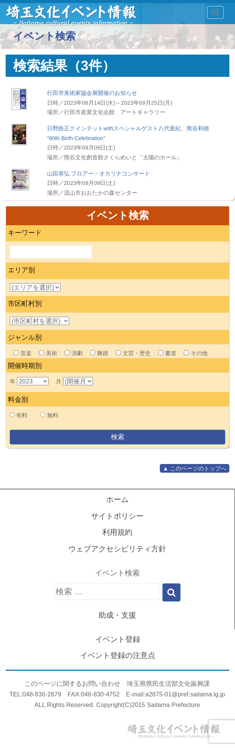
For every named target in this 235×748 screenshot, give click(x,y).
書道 (167, 353)
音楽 (23, 353)
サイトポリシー (117, 516)
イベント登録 (117, 639)
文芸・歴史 (133, 353)
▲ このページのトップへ (194, 468)
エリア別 (21, 270)
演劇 (74, 353)
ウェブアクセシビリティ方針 (117, 549)
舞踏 (99, 353)
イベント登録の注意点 (117, 655)
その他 (196, 353)
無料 (52, 415)
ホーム (117, 499)
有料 (21, 415)
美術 (48, 353)
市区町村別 (25, 303)
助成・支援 (117, 615)
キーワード (25, 233)
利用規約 (117, 532)
